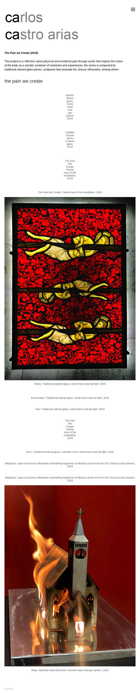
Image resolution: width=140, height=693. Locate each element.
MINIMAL (9, 689)
